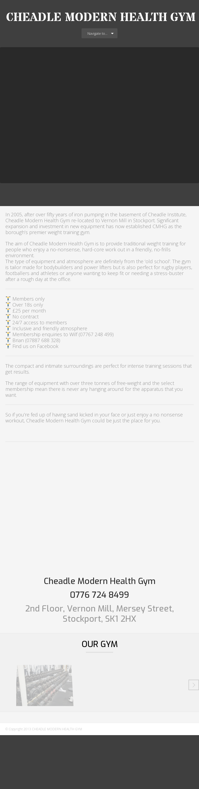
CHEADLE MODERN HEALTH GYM (100, 17)
